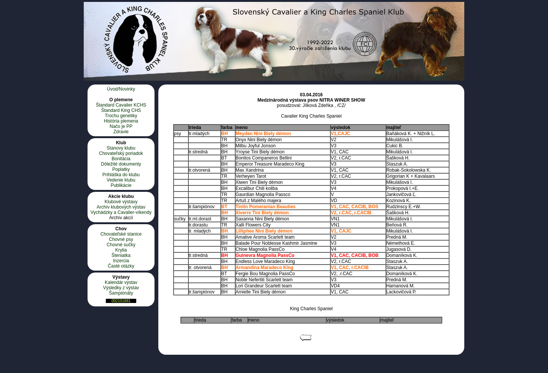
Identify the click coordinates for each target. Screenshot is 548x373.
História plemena (121, 121)
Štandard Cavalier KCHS (121, 105)
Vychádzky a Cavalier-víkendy (121, 212)
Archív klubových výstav (121, 207)
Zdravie (121, 131)
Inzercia (121, 260)
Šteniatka (121, 255)
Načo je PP (121, 126)
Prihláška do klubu (121, 174)
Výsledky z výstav (121, 287)
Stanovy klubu (121, 148)
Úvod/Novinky (121, 89)
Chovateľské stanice (121, 234)
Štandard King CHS (121, 110)
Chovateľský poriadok (121, 153)
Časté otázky (121, 266)
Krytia (121, 250)
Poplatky (121, 169)
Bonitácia (121, 158)
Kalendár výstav (121, 282)
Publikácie (121, 185)
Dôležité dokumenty (121, 164)
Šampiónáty (121, 293)
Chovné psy (121, 239)
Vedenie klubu (121, 180)
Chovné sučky (121, 244)
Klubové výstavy (121, 201)
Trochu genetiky (121, 115)
